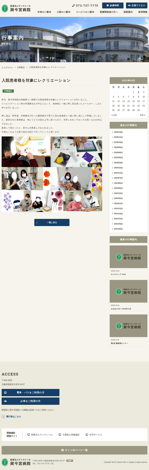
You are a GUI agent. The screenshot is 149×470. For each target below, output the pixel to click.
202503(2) (118, 162)
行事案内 (21, 67)
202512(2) (118, 132)
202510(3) (118, 142)
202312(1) (118, 193)
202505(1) (118, 157)
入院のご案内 (63, 12)
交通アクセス (138, 5)
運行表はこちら (13, 416)
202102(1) (118, 229)
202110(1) (118, 213)
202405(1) (118, 188)
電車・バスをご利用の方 (30, 392)
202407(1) (118, 178)
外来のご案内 (44, 12)
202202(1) (118, 198)
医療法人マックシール (42, 434)
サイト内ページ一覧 (76, 450)
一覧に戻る (52, 222)
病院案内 (128, 12)
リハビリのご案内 (85, 12)
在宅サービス (95, 434)
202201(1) (118, 203)
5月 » (142, 115)
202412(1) (118, 168)
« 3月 (114, 115)
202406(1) (118, 183)
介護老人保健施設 (71, 434)
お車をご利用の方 (30, 401)
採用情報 (142, 12)
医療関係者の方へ (109, 12)
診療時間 (114, 5)
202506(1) (118, 152)
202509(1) (118, 147)
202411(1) (118, 173)
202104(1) (118, 224)
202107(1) (118, 219)
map (69, 461)
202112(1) (118, 208)
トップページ (7, 67)
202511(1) (118, 137)
